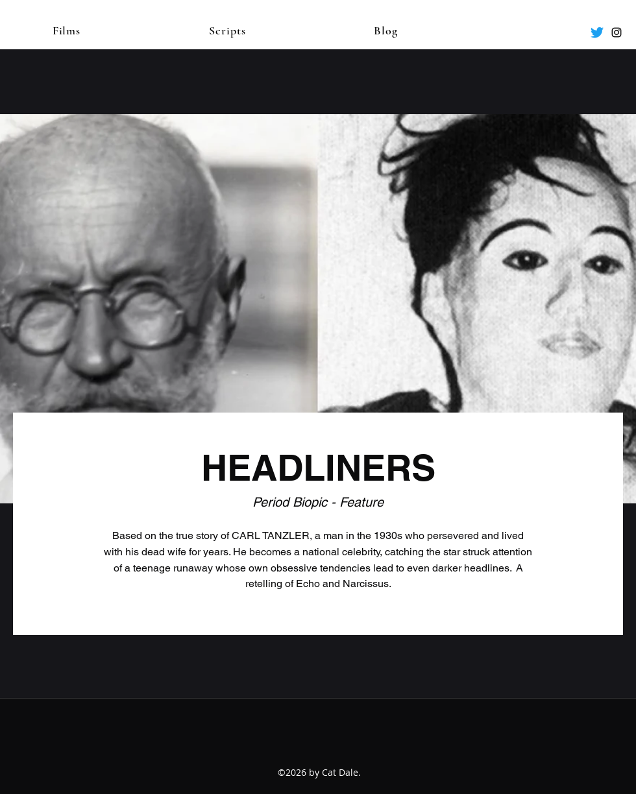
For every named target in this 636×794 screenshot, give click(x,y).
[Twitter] (597, 32)
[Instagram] (616, 32)
